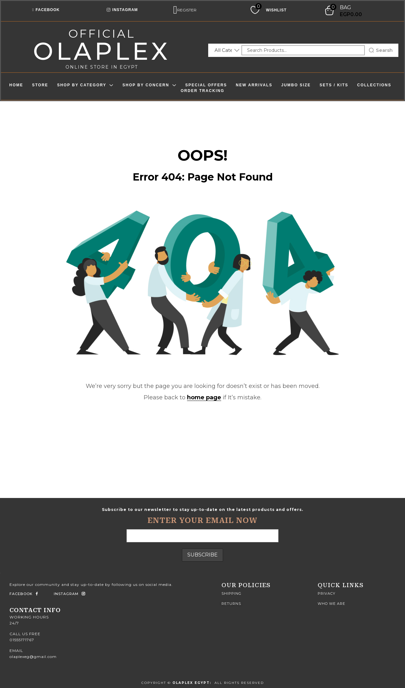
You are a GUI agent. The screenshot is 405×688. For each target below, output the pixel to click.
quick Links (341, 585)
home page (204, 397)
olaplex (102, 51)
